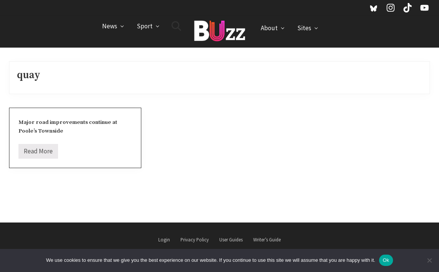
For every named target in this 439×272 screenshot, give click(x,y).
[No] (429, 260)
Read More (38, 153)
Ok (386, 260)
